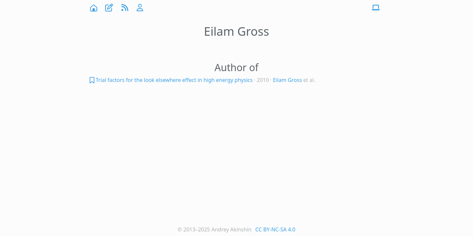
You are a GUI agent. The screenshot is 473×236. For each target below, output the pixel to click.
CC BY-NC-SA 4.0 (275, 229)
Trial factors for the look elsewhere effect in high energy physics (174, 80)
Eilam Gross (287, 80)
